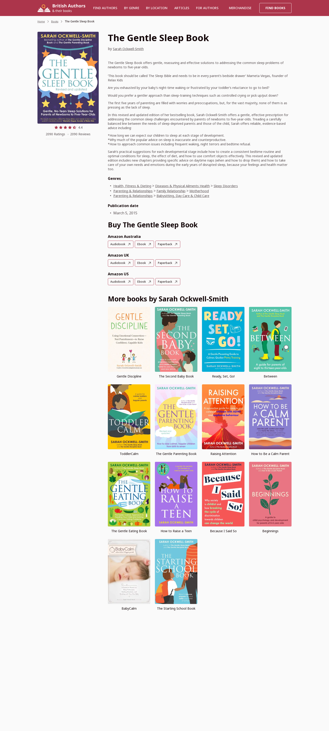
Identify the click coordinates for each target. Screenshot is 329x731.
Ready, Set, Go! (223, 376)
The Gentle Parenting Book (176, 453)
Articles (181, 8)
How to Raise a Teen (176, 530)
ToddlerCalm (129, 453)
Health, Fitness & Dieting (134, 185)
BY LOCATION (156, 8)
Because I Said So (223, 530)
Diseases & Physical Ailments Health (191, 185)
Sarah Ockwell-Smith (131, 48)
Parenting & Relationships (136, 190)
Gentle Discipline (129, 376)
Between (270, 376)
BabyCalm (129, 608)
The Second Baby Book (176, 376)
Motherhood (211, 190)
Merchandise (240, 8)
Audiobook (118, 244)
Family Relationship (179, 190)
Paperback (167, 244)
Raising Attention (223, 453)
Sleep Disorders (240, 185)
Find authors (105, 8)
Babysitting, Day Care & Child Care (192, 195)
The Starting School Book (176, 608)
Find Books (275, 8)
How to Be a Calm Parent (270, 453)
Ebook (143, 244)
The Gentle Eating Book (129, 530)
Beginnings (270, 530)
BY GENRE (131, 8)
